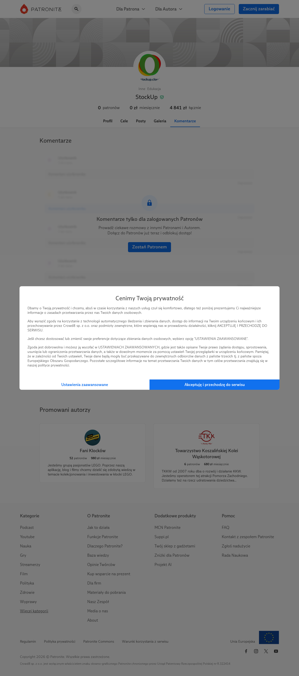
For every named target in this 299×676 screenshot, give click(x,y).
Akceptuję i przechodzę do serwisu (214, 384)
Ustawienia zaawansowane (84, 384)
